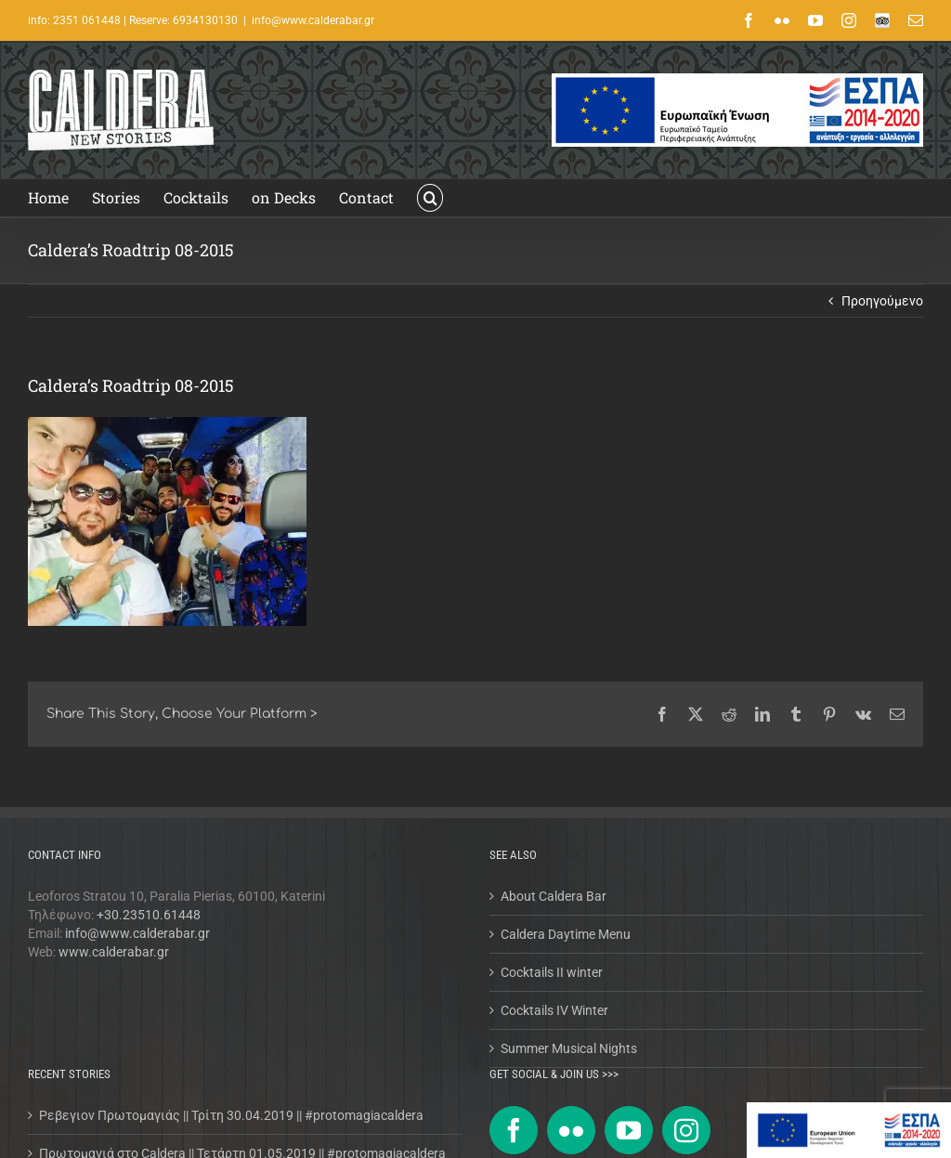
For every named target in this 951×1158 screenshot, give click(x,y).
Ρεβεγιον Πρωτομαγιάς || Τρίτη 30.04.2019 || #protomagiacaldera (231, 1115)
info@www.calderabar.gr (313, 20)
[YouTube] (629, 1130)
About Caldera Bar (553, 896)
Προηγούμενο (882, 300)
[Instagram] (686, 1130)
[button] (430, 197)
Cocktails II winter (552, 972)
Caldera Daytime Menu (566, 934)
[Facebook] (513, 1130)
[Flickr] (571, 1130)
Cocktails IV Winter (554, 1010)
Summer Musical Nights (569, 1048)
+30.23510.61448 (149, 914)
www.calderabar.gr (114, 951)
